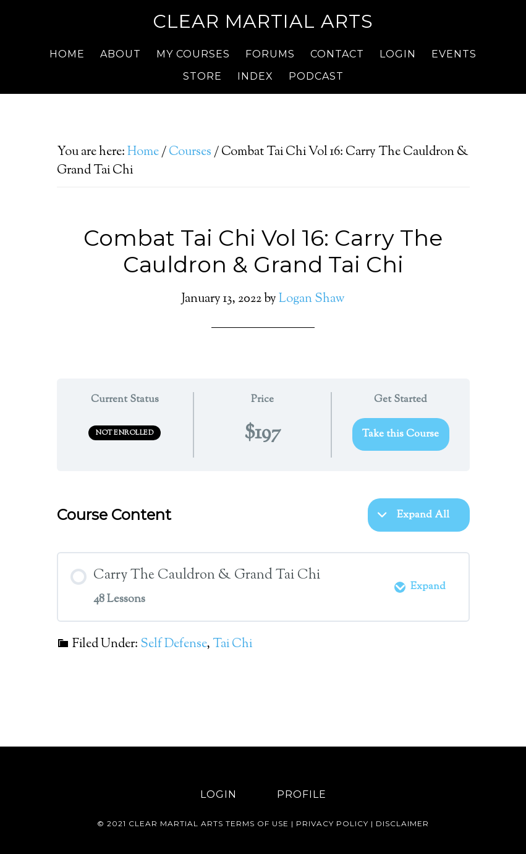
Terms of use (257, 823)
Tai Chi (232, 644)
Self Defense (173, 644)
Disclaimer (402, 823)
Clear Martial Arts (263, 21)
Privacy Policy (332, 823)
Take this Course (400, 434)
